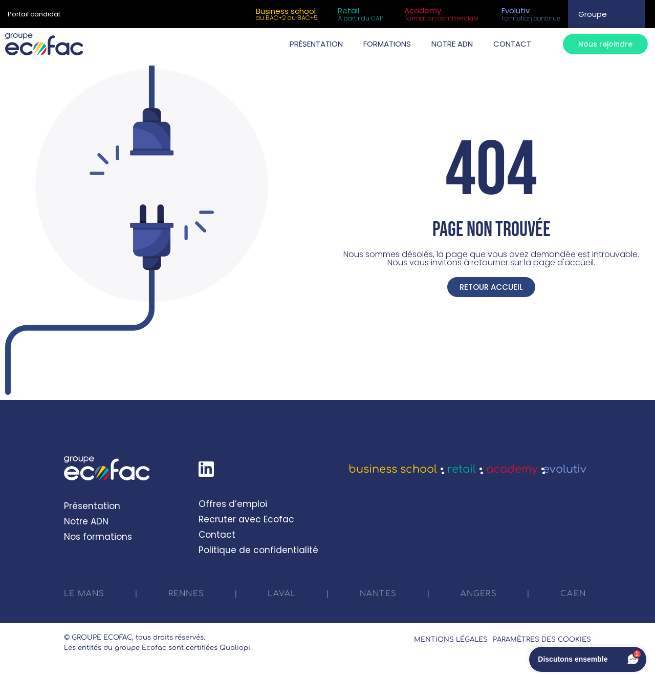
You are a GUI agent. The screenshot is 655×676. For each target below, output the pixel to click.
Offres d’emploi (233, 504)
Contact (217, 535)
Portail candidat (34, 14)
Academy (512, 469)
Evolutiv (564, 469)
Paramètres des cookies (542, 639)
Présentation (92, 506)
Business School (392, 469)
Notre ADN (86, 521)
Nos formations (98, 537)
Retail (461, 469)
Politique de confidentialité (258, 550)
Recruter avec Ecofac (246, 519)
